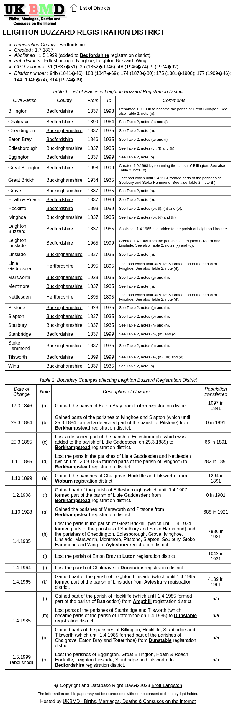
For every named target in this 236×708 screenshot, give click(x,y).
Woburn (64, 481)
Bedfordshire (94, 55)
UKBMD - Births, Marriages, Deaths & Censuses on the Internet (129, 701)
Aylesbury (117, 544)
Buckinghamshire (64, 130)
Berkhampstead (72, 427)
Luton (140, 405)
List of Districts (95, 8)
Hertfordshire (59, 265)
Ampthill (142, 601)
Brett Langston (166, 685)
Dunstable (132, 567)
